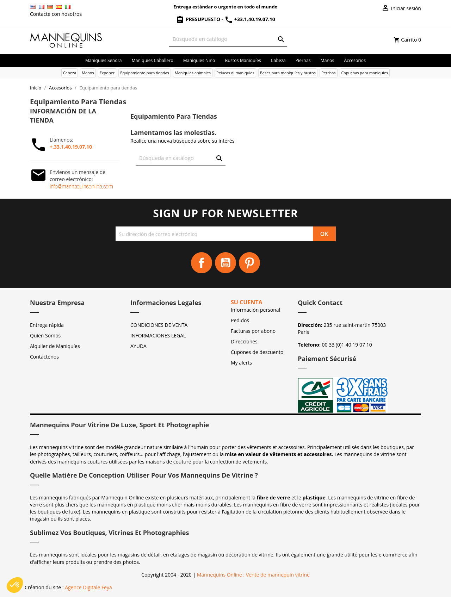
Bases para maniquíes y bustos (288, 72)
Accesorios (355, 60)
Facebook (201, 262)
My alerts (241, 362)
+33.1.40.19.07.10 (249, 19)
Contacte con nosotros (56, 14)
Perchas (328, 72)
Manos (327, 60)
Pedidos (240, 320)
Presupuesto (199, 19)
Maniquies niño (199, 60)
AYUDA (138, 346)
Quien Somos (45, 335)
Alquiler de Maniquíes (55, 346)
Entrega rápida (47, 325)
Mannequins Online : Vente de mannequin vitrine (253, 574)
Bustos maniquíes (243, 60)
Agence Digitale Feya (88, 587)
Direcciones (244, 341)
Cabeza (278, 60)
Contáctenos (44, 356)
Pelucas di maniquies (235, 72)
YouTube (225, 262)
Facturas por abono (253, 331)
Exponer (107, 72)
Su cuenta (246, 302)
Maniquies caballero (152, 60)
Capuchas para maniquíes (364, 72)
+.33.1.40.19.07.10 (71, 146)
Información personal (255, 309)
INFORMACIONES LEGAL (158, 335)
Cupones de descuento (257, 352)
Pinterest (249, 262)
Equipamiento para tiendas (144, 72)
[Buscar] (228, 39)
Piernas (303, 60)
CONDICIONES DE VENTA (158, 325)
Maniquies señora (103, 60)
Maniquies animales (193, 72)
